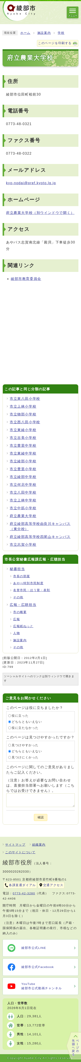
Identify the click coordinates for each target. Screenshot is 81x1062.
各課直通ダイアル (22, 885)
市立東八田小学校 (25, 398)
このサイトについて (20, 852)
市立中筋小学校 (23, 508)
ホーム (25, 33)
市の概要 (20, 612)
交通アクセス (53, 885)
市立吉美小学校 (23, 438)
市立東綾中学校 (23, 453)
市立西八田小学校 (25, 422)
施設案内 (44, 33)
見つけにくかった (25, 757)
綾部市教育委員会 (26, 279)
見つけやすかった (25, 745)
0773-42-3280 (24, 893)
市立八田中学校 (23, 492)
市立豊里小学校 (23, 469)
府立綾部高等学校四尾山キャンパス (40, 537)
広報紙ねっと (23, 626)
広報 (16, 619)
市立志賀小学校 (23, 544)
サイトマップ (15, 844)
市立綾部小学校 (23, 461)
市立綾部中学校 (23, 477)
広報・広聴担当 (23, 605)
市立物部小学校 (23, 414)
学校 (61, 33)
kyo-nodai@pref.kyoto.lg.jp (31, 183)
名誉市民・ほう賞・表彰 (31, 590)
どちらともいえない (27, 721)
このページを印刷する (55, 43)
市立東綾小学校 (23, 430)
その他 (18, 597)
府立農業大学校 (40, 213)
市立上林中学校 (23, 500)
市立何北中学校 (23, 484)
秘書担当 (17, 569)
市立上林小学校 (23, 406)
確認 (41, 817)
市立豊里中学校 (23, 445)
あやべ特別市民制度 (28, 583)
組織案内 (39, 844)
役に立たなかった (25, 728)
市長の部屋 (21, 576)
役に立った (20, 715)
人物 (16, 633)
